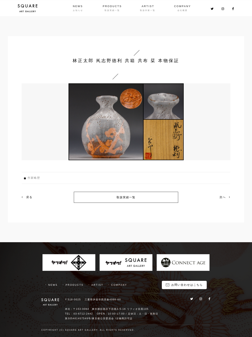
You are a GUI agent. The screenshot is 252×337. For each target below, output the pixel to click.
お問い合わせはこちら (187, 284)
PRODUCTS (112, 6)
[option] (126, 121)
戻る (27, 197)
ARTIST (148, 6)
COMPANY (182, 6)
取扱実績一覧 (126, 197)
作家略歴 (34, 177)
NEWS (78, 6)
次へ (225, 197)
